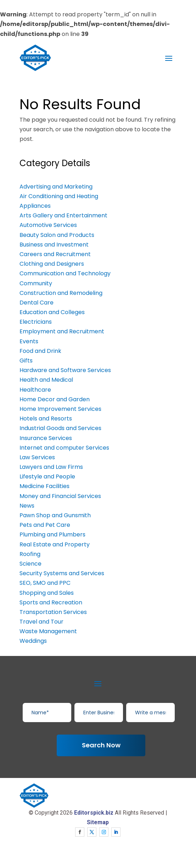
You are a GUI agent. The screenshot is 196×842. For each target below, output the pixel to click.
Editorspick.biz (93, 812)
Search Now (101, 745)
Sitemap (98, 822)
